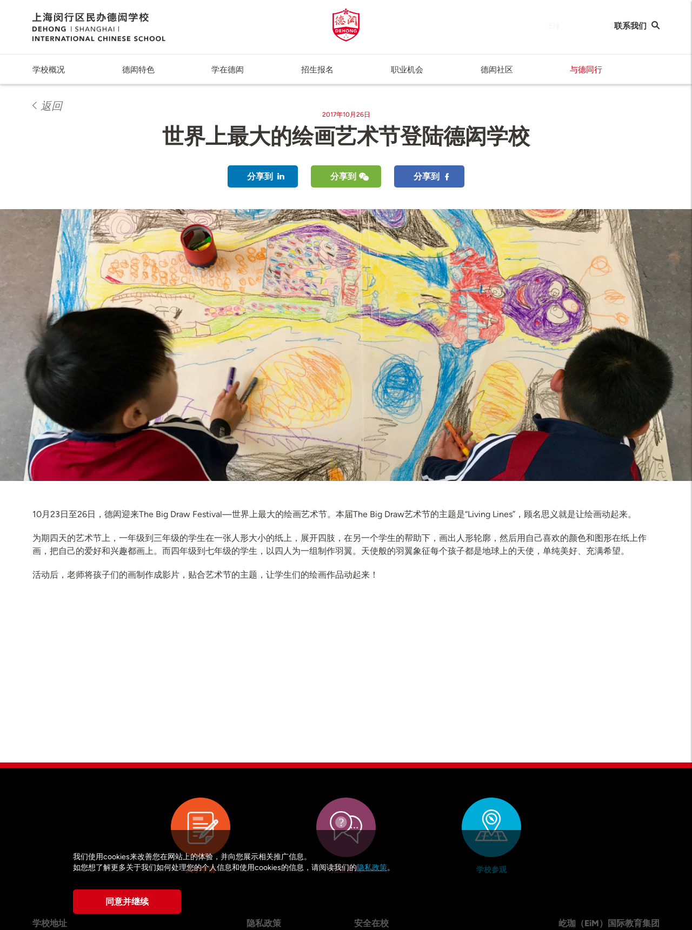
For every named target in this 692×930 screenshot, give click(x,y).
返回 (51, 106)
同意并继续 (127, 901)
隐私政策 (372, 867)
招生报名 (317, 70)
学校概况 (48, 70)
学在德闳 (227, 70)
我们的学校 (589, 26)
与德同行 (586, 70)
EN (543, 26)
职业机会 (407, 70)
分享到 (260, 176)
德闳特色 (138, 70)
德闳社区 (497, 70)
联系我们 (630, 26)
